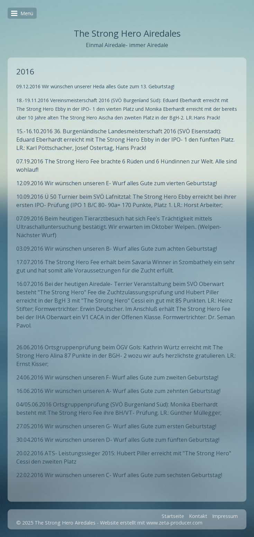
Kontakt (198, 516)
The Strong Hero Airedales (127, 33)
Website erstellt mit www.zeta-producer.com (151, 522)
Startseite (173, 516)
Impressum (225, 516)
